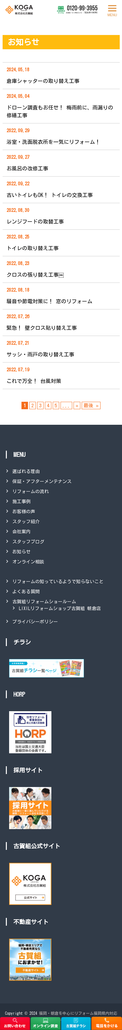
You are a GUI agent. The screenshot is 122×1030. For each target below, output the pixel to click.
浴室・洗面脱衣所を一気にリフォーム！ (53, 142)
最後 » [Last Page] (91, 405)
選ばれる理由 (26, 471)
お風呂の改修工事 (27, 168)
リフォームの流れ (30, 491)
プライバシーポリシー (35, 621)
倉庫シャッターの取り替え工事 (43, 81)
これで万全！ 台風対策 (34, 381)
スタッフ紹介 (26, 521)
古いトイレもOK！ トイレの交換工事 (50, 195)
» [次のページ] (76, 405)
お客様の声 (23, 511)
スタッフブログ (28, 541)
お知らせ (21, 552)
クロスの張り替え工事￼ (35, 274)
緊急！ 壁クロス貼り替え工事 (42, 327)
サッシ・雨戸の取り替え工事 (40, 354)
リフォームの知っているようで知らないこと (57, 581)
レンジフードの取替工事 (35, 221)
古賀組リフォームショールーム (44, 601)
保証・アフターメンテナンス (42, 481)
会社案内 (21, 531)
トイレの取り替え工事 (33, 248)
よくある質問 (26, 591)
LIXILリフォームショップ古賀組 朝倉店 (60, 608)
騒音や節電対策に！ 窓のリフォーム (49, 301)
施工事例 (21, 501)
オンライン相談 (28, 562)
